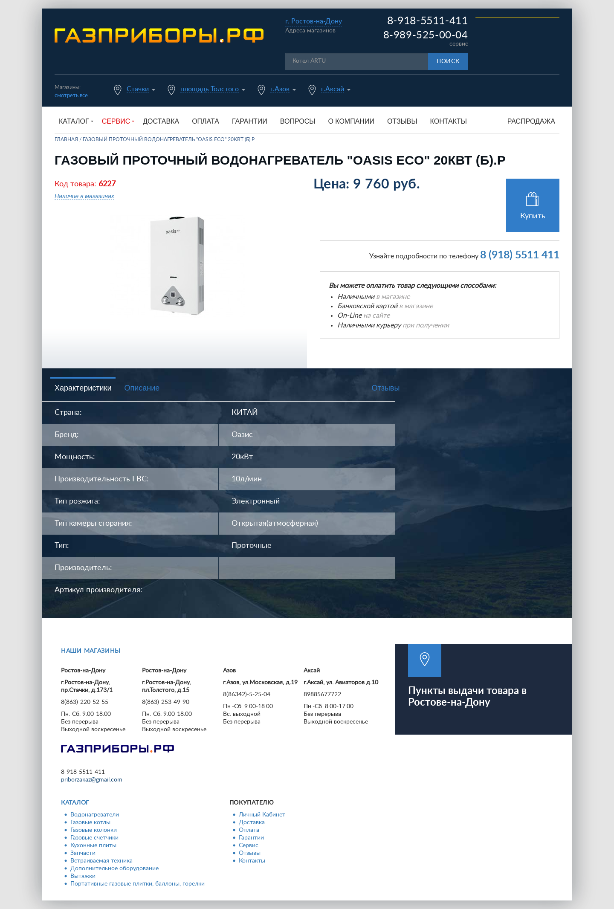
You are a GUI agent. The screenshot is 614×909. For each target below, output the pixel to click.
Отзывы (402, 121)
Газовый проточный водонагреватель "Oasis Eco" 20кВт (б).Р (169, 139)
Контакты (448, 121)
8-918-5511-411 (427, 21)
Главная (66, 139)
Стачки (138, 89)
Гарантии (249, 121)
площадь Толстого (209, 89)
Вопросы (298, 121)
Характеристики (83, 388)
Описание (141, 388)
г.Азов (280, 89)
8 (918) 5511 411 (519, 255)
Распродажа (531, 121)
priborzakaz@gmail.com (91, 780)
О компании (351, 121)
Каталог (75, 803)
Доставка (161, 121)
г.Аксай (332, 89)
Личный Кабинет (262, 815)
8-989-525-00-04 (425, 35)
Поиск (448, 61)
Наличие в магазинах (84, 196)
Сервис (248, 845)
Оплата (205, 121)
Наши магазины (91, 651)
